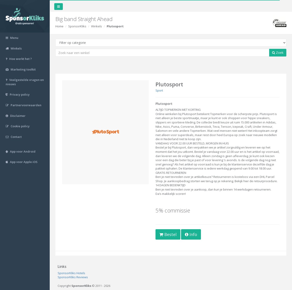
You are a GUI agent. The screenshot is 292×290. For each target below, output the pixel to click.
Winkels (96, 26)
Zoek (277, 52)
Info (191, 234)
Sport (159, 90)
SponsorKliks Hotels (71, 273)
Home (59, 26)
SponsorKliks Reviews (73, 277)
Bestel (168, 234)
